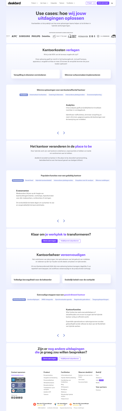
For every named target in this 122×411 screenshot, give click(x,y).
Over (97, 375)
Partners (98, 390)
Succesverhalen (83, 382)
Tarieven (46, 394)
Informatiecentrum (66, 375)
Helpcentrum (65, 398)
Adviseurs (99, 377)
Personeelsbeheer (49, 380)
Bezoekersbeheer (49, 385)
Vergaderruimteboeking (50, 377)
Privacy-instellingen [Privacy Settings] (79, 408)
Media (97, 382)
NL (112, 3)
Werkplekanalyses (49, 382)
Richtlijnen (64, 389)
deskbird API (47, 392)
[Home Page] (14, 3)
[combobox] (112, 3)
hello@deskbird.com (17, 375)
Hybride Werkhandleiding (68, 377)
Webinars (64, 392)
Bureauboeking (48, 375)
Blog (62, 384)
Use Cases (81, 379)
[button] (34, 3)
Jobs (97, 380)
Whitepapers (64, 387)
